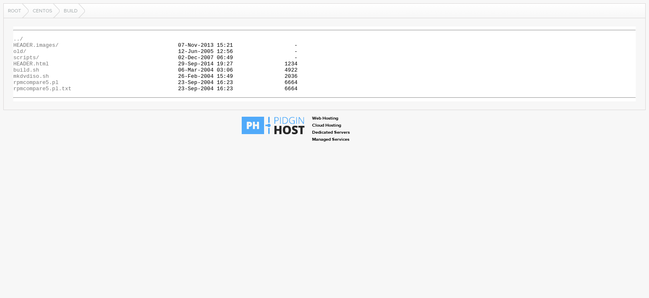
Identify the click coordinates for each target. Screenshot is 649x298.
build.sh (26, 77)
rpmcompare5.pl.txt (42, 99)
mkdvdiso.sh (31, 84)
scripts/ (26, 62)
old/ (19, 54)
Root (14, 10)
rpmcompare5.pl (35, 92)
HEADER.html (31, 69)
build (70, 10)
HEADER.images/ (35, 47)
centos (42, 10)
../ (18, 39)
